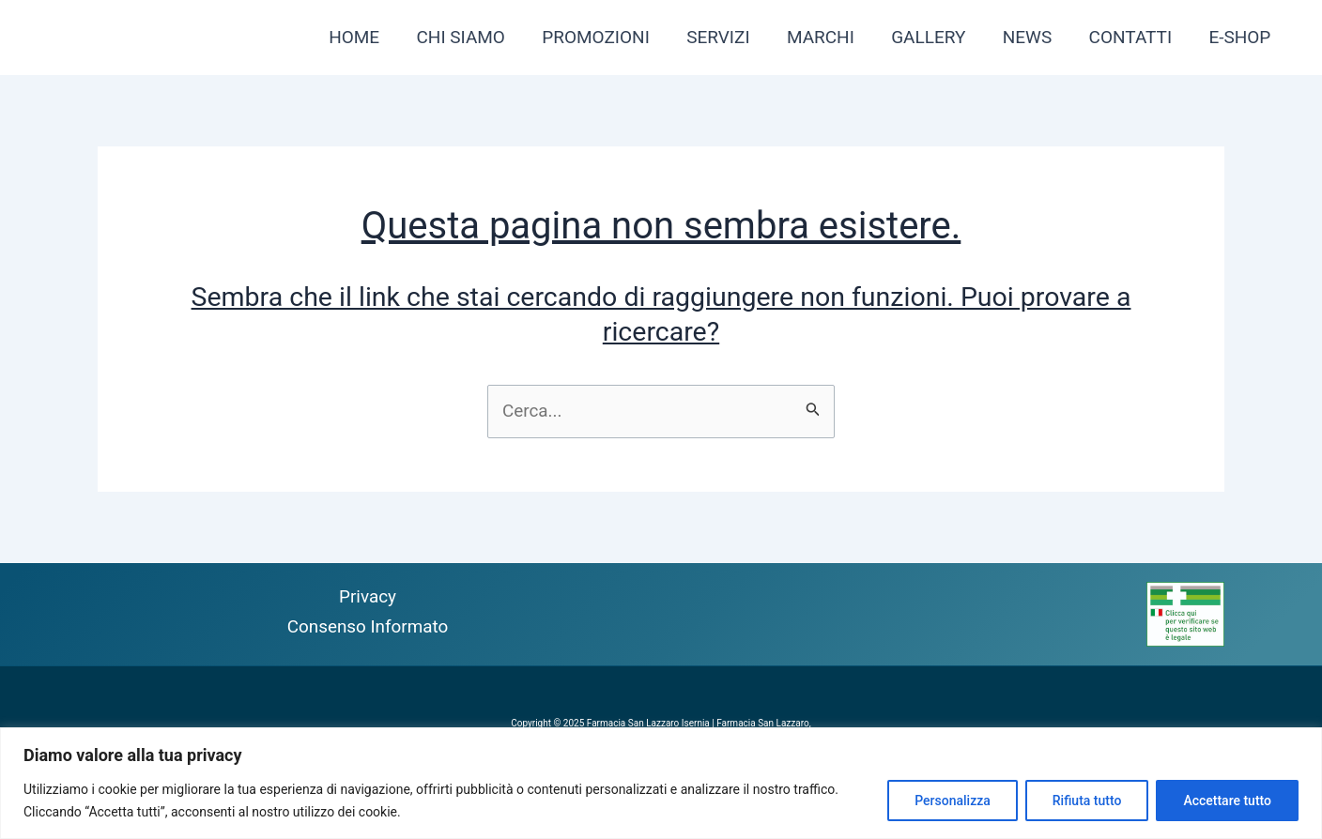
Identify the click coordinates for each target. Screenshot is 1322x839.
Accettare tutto (1227, 800)
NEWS (1030, 37)
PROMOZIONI (604, 37)
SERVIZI (724, 37)
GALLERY (933, 37)
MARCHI (826, 37)
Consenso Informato (367, 625)
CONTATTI (1133, 37)
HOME (364, 37)
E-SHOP (1240, 37)
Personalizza (953, 800)
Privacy (367, 596)
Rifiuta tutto (1087, 800)
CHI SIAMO (469, 37)
